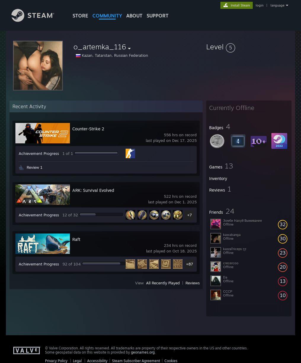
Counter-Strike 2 (88, 128)
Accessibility (97, 361)
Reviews (192, 283)
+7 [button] (189, 215)
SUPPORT (158, 16)
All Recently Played (163, 283)
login (259, 5)
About (134, 16)
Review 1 (34, 167)
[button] (249, 47)
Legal (77, 361)
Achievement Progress (39, 153)
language (277, 5)
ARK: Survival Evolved (93, 190)
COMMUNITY (107, 16)
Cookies (170, 361)
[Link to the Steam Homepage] (37, 20)
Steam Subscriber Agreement (136, 361)
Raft (76, 239)
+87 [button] (189, 264)
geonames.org (143, 352)
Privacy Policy (56, 361)
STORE (80, 16)
